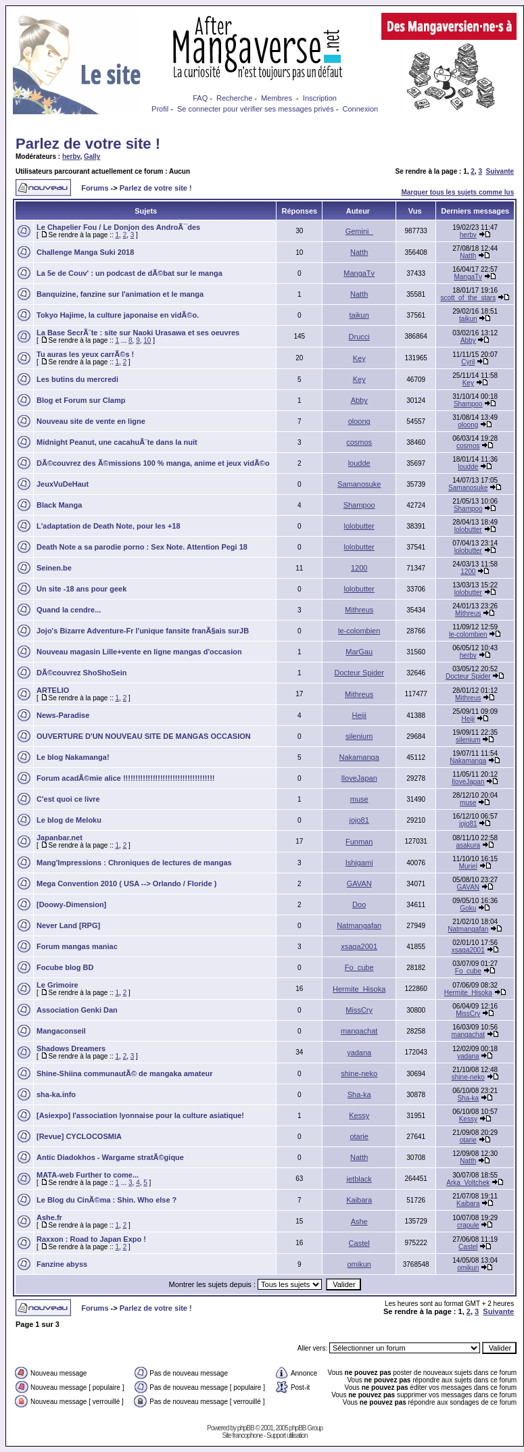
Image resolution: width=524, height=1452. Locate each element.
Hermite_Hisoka (359, 989)
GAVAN (359, 883)
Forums (94, 188)
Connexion (361, 109)
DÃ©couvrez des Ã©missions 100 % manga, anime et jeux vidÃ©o (153, 463)
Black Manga (59, 505)
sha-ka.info (56, 1094)
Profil (159, 109)
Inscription (320, 98)
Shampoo (468, 404)
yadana (359, 1052)
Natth (359, 252)
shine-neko (359, 1073)
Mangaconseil (61, 1031)
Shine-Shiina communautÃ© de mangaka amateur (125, 1073)
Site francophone (242, 1435)
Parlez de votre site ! (88, 143)
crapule (468, 1225)
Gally (92, 156)
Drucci (359, 337)
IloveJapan (359, 778)
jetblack (359, 1179)
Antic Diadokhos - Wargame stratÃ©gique (110, 1157)
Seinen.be (54, 568)
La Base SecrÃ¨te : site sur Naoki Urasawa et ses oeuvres (138, 333)
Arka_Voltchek (468, 1182)
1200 (359, 568)
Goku (468, 908)
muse (359, 799)
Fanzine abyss (62, 1264)
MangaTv (359, 273)
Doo (359, 904)
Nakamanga (359, 757)
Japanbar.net (59, 837)
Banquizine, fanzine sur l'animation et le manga (120, 294)
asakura (468, 845)
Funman (359, 842)
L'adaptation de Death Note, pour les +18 (109, 526)
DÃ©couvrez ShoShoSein (81, 673)
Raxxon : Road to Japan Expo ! (91, 1239)
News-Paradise (63, 715)
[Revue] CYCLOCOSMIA (79, 1136)
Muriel (468, 866)
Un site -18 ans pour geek (81, 589)
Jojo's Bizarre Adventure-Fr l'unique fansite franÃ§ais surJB (143, 631)
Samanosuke (359, 484)
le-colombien (359, 631)
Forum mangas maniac (77, 946)
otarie (359, 1136)
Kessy (359, 1115)
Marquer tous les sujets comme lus (457, 192)
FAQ (200, 98)
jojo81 (358, 820)
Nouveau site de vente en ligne (91, 421)
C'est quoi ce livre (68, 799)
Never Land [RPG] (68, 925)
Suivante (500, 171)
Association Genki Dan (77, 1010)
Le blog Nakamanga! (73, 757)
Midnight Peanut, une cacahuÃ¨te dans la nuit (117, 442)
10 (147, 340)
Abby (468, 340)
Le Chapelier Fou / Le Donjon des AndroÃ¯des (118, 227)
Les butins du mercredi (77, 379)
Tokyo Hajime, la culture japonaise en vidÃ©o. (118, 315)
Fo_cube (359, 967)
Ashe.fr (49, 1217)
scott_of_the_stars (468, 297)
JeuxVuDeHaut (63, 484)
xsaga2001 (359, 946)
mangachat (359, 1031)
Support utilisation (287, 1435)
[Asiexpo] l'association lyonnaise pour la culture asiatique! (140, 1115)
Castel (359, 1243)
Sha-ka (359, 1094)
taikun (358, 315)
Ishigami (359, 862)
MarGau (359, 652)
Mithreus (359, 610)
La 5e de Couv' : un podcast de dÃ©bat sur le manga (129, 273)
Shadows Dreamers (71, 1048)
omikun (359, 1264)
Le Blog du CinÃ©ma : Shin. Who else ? (106, 1200)
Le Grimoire (57, 985)
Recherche (234, 98)
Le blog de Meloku (69, 820)
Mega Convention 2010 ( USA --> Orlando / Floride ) (126, 883)
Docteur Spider (358, 673)
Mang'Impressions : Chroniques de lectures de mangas (134, 862)
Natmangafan (359, 925)
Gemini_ (359, 231)
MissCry (359, 1010)
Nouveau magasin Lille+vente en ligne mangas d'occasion (139, 652)
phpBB (245, 1428)
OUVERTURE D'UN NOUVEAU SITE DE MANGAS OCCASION (144, 736)
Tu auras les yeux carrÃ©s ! (85, 354)
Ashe (359, 1221)
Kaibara (359, 1200)
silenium (359, 736)
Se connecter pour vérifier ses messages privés (255, 109)
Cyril (468, 362)
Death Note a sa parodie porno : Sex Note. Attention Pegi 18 (142, 547)
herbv (71, 156)
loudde (359, 463)
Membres (276, 98)
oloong (359, 421)
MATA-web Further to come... (88, 1175)
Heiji (359, 715)
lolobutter (359, 526)
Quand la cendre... (69, 610)
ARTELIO (53, 690)
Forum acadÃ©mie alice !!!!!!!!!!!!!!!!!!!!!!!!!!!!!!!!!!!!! (125, 778)
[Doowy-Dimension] (71, 904)
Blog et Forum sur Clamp (81, 400)
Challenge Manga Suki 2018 (85, 252)
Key (359, 358)
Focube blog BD (65, 967)
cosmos (359, 442)
